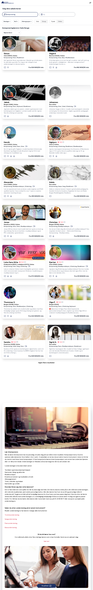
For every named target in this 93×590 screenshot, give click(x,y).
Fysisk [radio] (53, 21)
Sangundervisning (11, 519)
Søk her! (46, 541)
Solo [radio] (37, 21)
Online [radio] (60, 21)
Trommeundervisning (12, 515)
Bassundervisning (11, 527)
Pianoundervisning (11, 523)
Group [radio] (44, 21)
